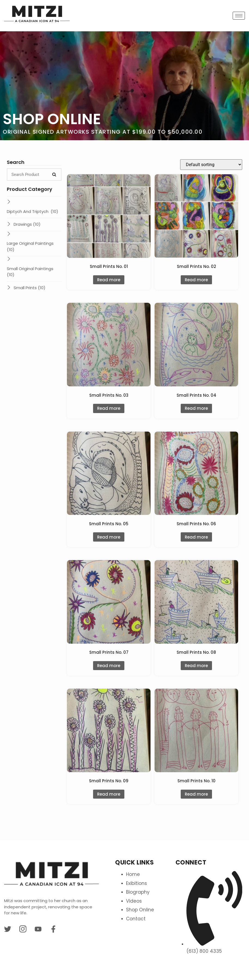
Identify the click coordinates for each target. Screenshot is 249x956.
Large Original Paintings (30, 246)
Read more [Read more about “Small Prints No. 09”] (108, 794)
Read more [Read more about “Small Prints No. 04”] (196, 408)
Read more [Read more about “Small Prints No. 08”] (196, 665)
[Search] (54, 174)
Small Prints (29, 288)
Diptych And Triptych (32, 211)
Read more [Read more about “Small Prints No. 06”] (196, 537)
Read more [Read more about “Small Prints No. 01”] (108, 280)
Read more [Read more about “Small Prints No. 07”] (108, 665)
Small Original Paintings (30, 272)
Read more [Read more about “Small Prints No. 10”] (196, 794)
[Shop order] (211, 164)
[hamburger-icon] (239, 16)
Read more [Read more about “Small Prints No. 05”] (108, 537)
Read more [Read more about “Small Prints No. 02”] (196, 280)
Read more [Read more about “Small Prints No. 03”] (108, 408)
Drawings (27, 224)
